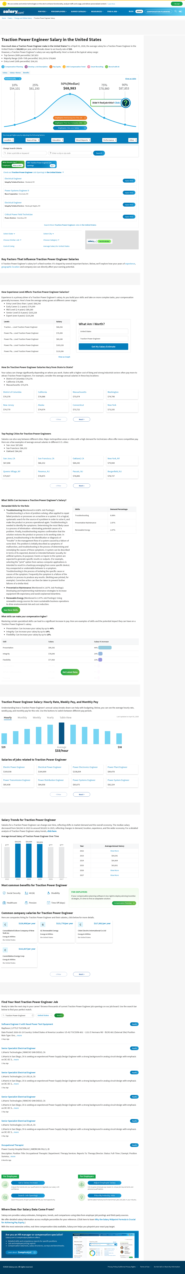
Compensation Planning (158, 11)
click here (51, 831)
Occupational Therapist (12, 1145)
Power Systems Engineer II (17, 190)
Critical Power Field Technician (19, 214)
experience (130, 263)
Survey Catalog (79, 11)
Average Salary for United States (56, 246)
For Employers (59, 11)
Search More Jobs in (70, 225)
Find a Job (113, 11)
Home (4, 18)
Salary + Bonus (15, 73)
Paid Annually (12, 78)
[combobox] (25, 153)
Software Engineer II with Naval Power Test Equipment (27, 1024)
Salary (10, 18)
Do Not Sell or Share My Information (167, 1267)
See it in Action (104, 241)
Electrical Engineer (13, 178)
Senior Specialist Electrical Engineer (18, 1048)
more (19, 1035)
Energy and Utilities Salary (23, 18)
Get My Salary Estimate (103, 346)
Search (99, 153)
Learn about (22, 1252)
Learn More (111, 4)
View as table (130, 78)
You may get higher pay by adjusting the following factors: (24, 135)
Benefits (26, 73)
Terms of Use (144, 1267)
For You (43, 11)
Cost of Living (8, 246)
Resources (97, 11)
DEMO (139, 11)
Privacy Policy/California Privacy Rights (122, 1267)
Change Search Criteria (12, 148)
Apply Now (129, 181)
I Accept (177, 4)
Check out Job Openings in (33, 172)
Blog (131, 11)
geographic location (10, 266)
